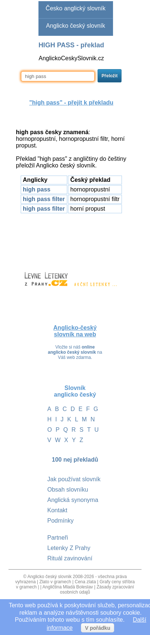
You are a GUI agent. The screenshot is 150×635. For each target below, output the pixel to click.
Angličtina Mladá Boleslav (67, 587)
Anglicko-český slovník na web (74, 331)
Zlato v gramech (55, 581)
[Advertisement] (71, 239)
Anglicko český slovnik (49, 576)
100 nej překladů (75, 459)
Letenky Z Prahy (69, 548)
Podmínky (60, 520)
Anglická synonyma (72, 500)
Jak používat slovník (73, 479)
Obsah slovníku (67, 489)
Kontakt (57, 510)
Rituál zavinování (69, 558)
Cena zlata (85, 581)
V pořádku (97, 628)
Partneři (57, 537)
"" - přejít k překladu (71, 102)
